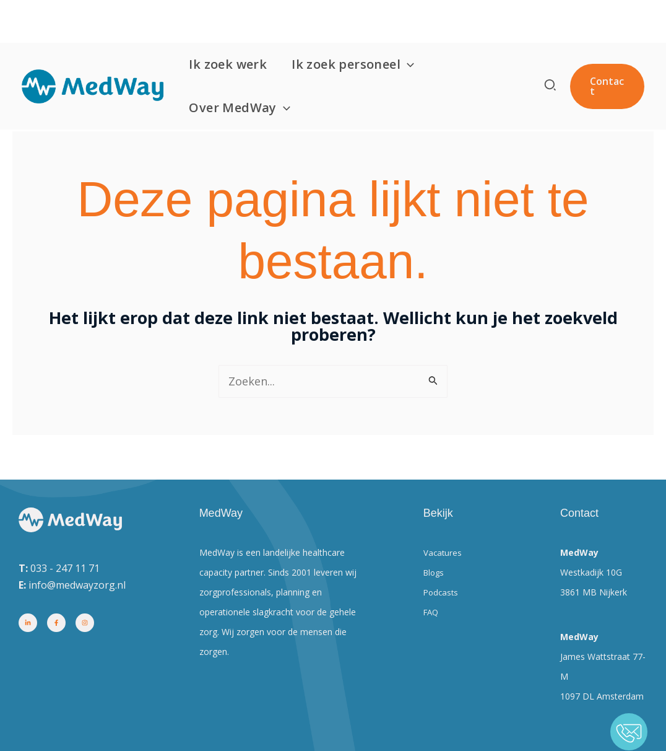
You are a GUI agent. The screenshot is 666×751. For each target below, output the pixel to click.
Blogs (434, 572)
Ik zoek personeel (359, 21)
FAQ (432, 612)
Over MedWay (245, 65)
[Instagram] (85, 622)
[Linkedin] (28, 622)
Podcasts (442, 592)
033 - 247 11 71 (65, 568)
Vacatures (443, 552)
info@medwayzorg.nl (77, 585)
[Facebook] (56, 622)
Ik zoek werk (234, 21)
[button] (413, 21)
